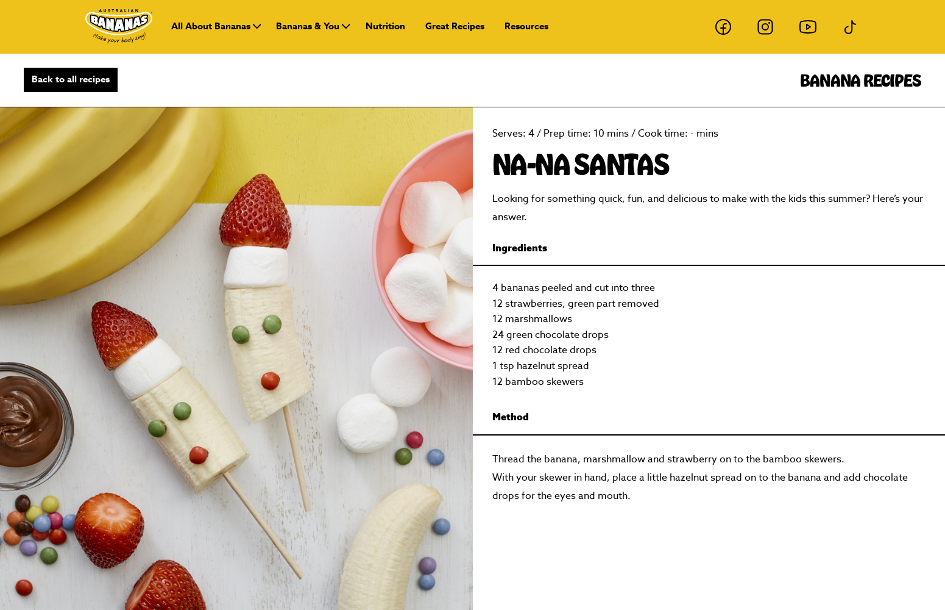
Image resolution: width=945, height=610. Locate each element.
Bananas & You (307, 26)
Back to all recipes (71, 79)
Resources (526, 26)
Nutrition (385, 26)
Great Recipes (454, 26)
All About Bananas (210, 26)
